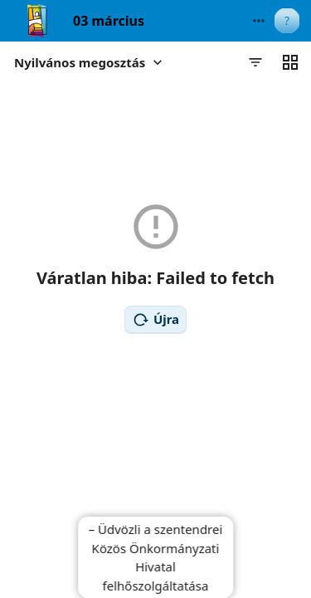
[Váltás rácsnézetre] (290, 62)
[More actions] (259, 21)
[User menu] (287, 21)
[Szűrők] (255, 62)
